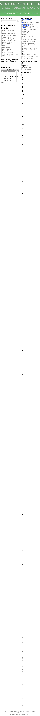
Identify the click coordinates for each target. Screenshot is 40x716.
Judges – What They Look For (29, 45)
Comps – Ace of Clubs (8, 30)
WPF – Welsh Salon (8, 56)
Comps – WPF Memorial (9, 40)
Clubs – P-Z (25, 34)
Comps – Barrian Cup (8, 33)
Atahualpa (27, 714)
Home (24, 21)
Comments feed (26, 67)
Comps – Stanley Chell (8, 39)
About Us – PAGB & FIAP (29, 29)
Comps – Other (6, 37)
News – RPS (6, 47)
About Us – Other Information (30, 28)
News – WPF (6, 51)
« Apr (2, 82)
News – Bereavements (8, 42)
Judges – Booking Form (29, 39)
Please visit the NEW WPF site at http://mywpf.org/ (24, 711)
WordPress (20, 714)
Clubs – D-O (25, 33)
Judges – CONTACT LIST (29, 41)
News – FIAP (6, 44)
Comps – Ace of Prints (8, 32)
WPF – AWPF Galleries (29, 54)
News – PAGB (6, 45)
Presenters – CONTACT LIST (29, 50)
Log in (24, 64)
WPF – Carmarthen (7, 52)
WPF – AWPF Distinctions (29, 53)
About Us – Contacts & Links (30, 22)
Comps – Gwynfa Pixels (9, 35)
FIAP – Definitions (27, 36)
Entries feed (25, 65)
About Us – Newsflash (28, 26)
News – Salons (6, 49)
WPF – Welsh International (10, 54)
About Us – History (27, 24)
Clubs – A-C (25, 31)
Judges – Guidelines (28, 43)
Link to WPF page (27, 75)
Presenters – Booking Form (30, 48)
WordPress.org (26, 69)
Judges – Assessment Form (30, 38)
